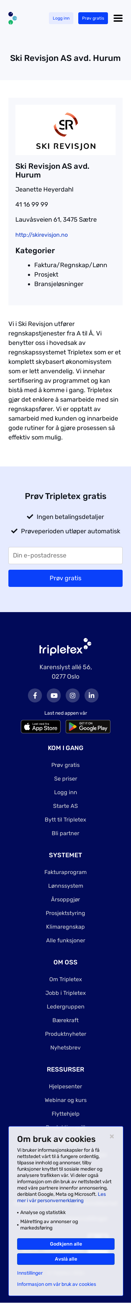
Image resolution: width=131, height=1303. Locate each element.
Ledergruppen (66, 1006)
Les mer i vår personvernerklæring (61, 1197)
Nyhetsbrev (65, 1047)
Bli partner (65, 833)
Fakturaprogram (65, 872)
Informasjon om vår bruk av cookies (56, 1284)
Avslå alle (66, 1259)
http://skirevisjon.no (41, 234)
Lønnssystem (65, 885)
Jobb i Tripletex (65, 993)
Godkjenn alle (66, 1244)
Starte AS (65, 806)
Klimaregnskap (65, 926)
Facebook (35, 695)
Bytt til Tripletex (65, 819)
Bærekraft (65, 1020)
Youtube (54, 695)
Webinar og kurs (66, 1100)
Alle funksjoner (65, 940)
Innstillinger (30, 1273)
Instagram (73, 695)
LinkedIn (92, 695)
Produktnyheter (65, 1034)
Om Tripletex (65, 979)
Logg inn (61, 18)
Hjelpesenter (65, 1086)
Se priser (65, 778)
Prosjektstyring (65, 913)
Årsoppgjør (65, 899)
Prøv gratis (93, 18)
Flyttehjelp (66, 1113)
